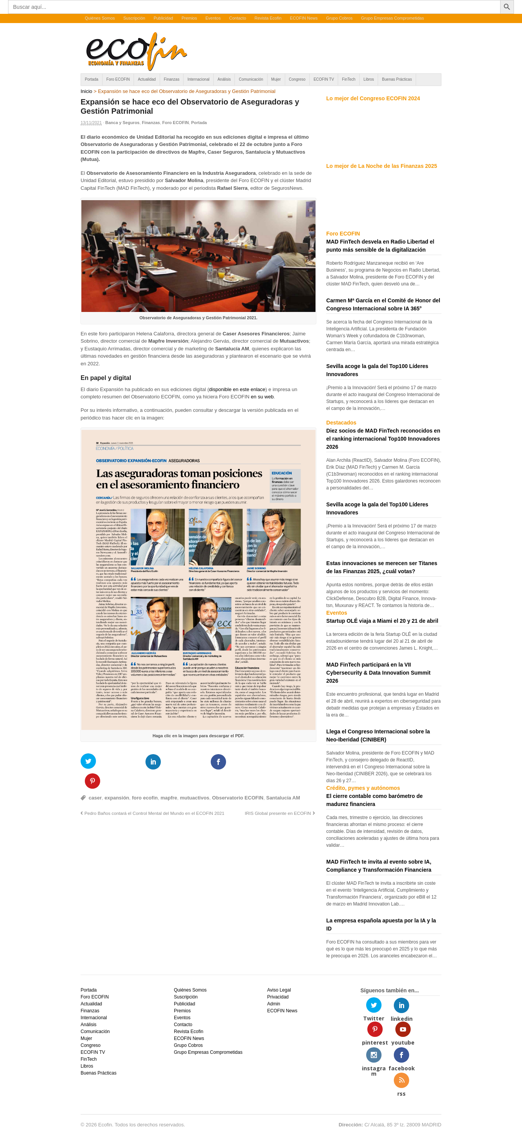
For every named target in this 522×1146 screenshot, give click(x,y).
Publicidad (163, 18)
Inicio (86, 91)
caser (95, 778)
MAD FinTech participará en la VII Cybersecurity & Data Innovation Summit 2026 (378, 673)
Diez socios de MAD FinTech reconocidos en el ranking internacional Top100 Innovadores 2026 (383, 439)
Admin (273, 1004)
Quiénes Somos (100, 18)
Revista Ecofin (267, 18)
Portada (91, 79)
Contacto (237, 18)
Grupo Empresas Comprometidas (392, 18)
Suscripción (134, 18)
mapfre (168, 778)
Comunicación (251, 79)
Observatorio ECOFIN (238, 778)
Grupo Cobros (339, 18)
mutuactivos (195, 778)
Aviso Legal (279, 990)
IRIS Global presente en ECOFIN (278, 793)
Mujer (276, 79)
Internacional (198, 79)
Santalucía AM (283, 778)
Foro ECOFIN (118, 79)
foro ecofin (145, 778)
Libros (368, 79)
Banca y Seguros (122, 122)
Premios (189, 18)
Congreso (297, 79)
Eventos (213, 18)
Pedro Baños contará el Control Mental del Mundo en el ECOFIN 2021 (154, 793)
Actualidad (147, 79)
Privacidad (278, 997)
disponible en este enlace (237, 389)
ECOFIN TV (324, 79)
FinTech (348, 79)
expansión (116, 778)
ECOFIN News (303, 18)
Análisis (224, 79)
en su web (262, 397)
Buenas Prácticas (397, 79)
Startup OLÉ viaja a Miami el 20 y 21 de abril (382, 621)
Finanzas (172, 79)
